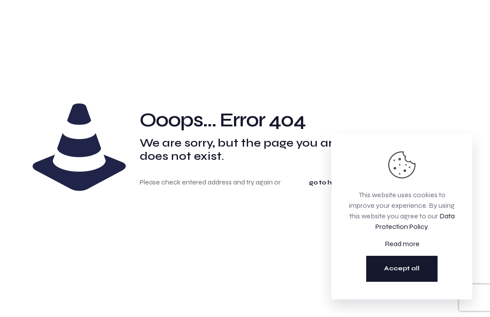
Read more (402, 244)
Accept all (401, 268)
